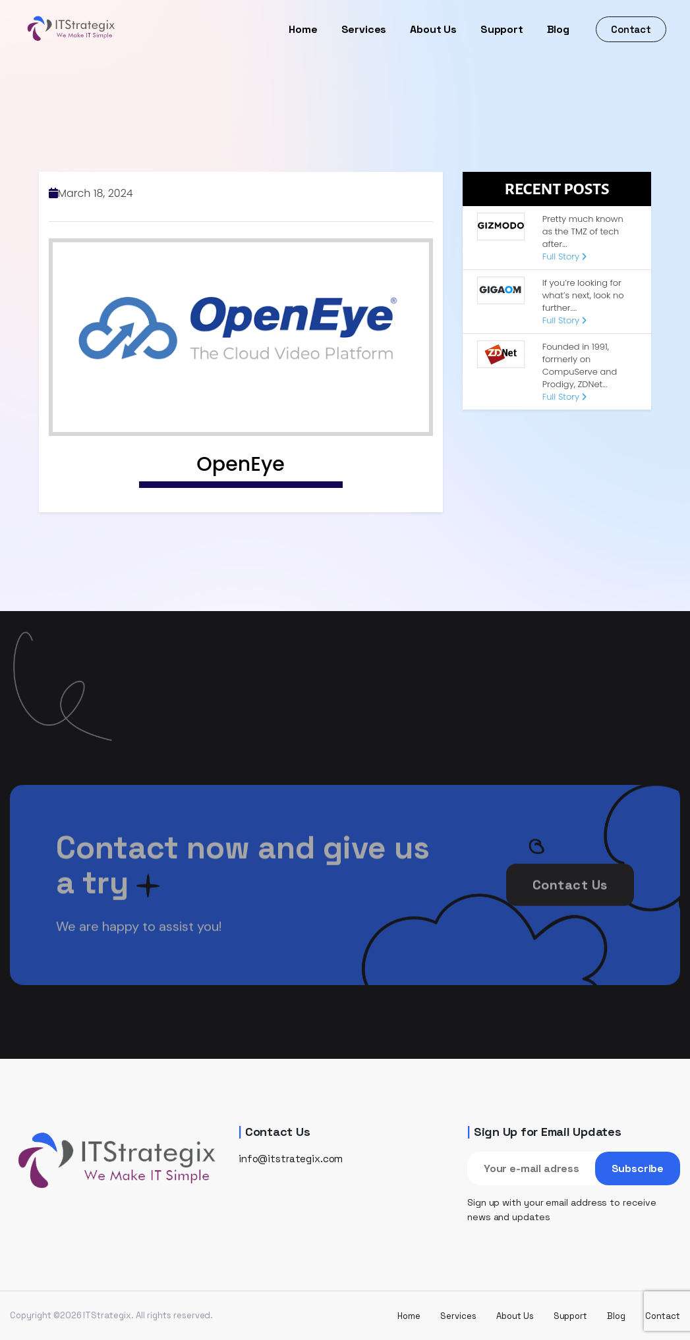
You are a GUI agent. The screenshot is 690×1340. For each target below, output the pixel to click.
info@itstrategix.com (291, 1158)
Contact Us (570, 900)
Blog (558, 29)
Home (303, 29)
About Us (433, 29)
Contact (631, 29)
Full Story (564, 256)
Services (364, 29)
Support (501, 29)
